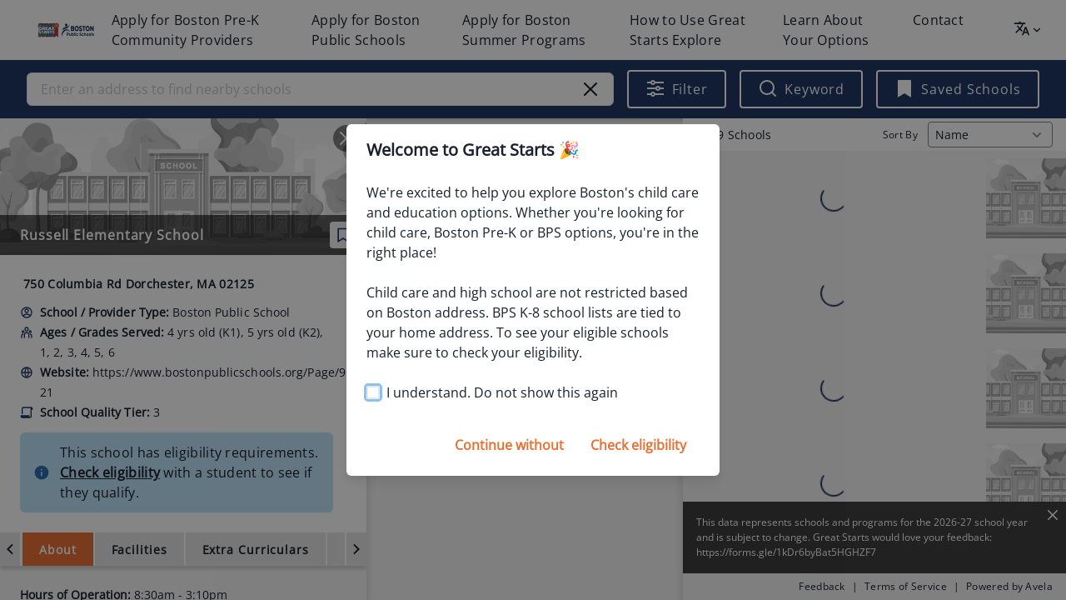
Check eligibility (638, 445)
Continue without (509, 445)
